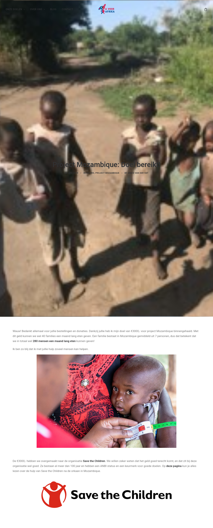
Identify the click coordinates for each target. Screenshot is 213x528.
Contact (67, 9)
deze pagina (174, 459)
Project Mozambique (107, 170)
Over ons (37, 9)
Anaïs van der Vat (138, 170)
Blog (53, 9)
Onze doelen (15, 9)
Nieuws (90, 170)
